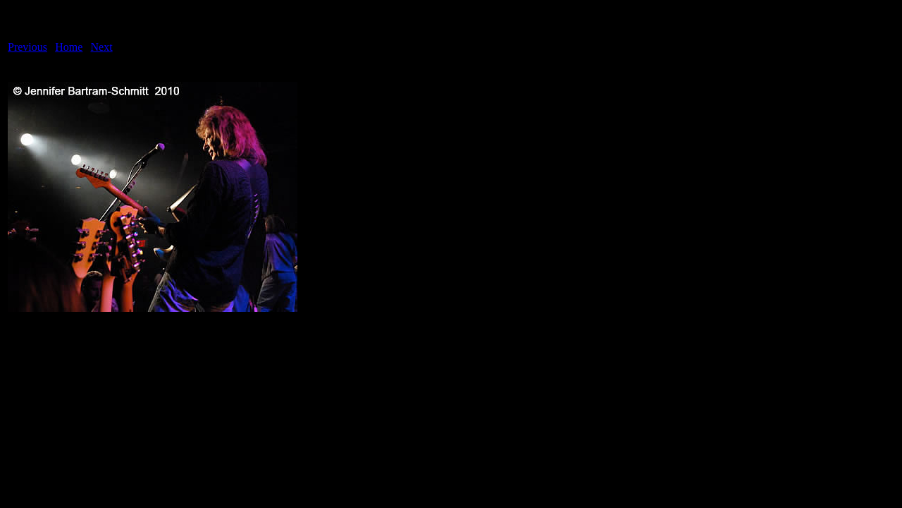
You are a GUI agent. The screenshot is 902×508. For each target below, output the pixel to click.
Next (102, 47)
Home (68, 47)
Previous (27, 47)
